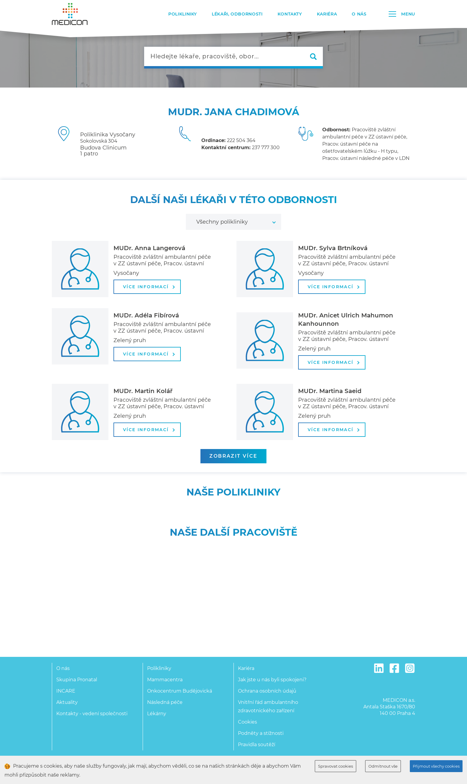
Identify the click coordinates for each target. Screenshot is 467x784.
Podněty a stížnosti (261, 733)
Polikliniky (182, 14)
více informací (149, 286)
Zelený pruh (129, 340)
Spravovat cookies (335, 766)
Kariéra (327, 14)
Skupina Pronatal (76, 679)
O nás (359, 14)
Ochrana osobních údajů (267, 691)
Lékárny (156, 713)
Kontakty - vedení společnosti (91, 713)
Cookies (247, 722)
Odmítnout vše (383, 766)
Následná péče (165, 702)
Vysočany (126, 273)
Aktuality (67, 702)
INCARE (65, 691)
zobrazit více (233, 456)
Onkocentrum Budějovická (179, 691)
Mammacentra (165, 679)
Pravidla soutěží (256, 744)
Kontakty (290, 14)
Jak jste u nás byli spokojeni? (272, 679)
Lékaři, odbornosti (237, 14)
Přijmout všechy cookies (436, 766)
